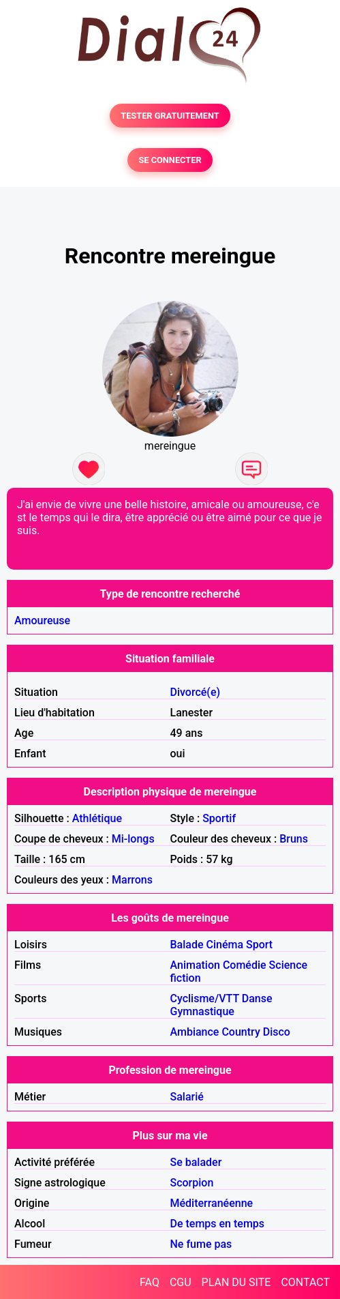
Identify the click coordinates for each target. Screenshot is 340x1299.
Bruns (293, 838)
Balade (187, 944)
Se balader (196, 1162)
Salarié (187, 1096)
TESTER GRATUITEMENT (170, 116)
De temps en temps (217, 1223)
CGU (180, 1282)
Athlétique (97, 818)
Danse (257, 998)
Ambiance (194, 1031)
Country (240, 1031)
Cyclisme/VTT (204, 998)
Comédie (244, 965)
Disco (276, 1031)
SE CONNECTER (169, 160)
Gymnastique (202, 1011)
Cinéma (225, 944)
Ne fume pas (201, 1244)
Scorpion (192, 1182)
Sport (259, 944)
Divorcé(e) (195, 692)
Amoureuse (42, 620)
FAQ (149, 1282)
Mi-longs (133, 838)
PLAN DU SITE (236, 1282)
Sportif (219, 818)
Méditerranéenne (211, 1203)
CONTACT (305, 1282)
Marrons (132, 879)
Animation (195, 965)
